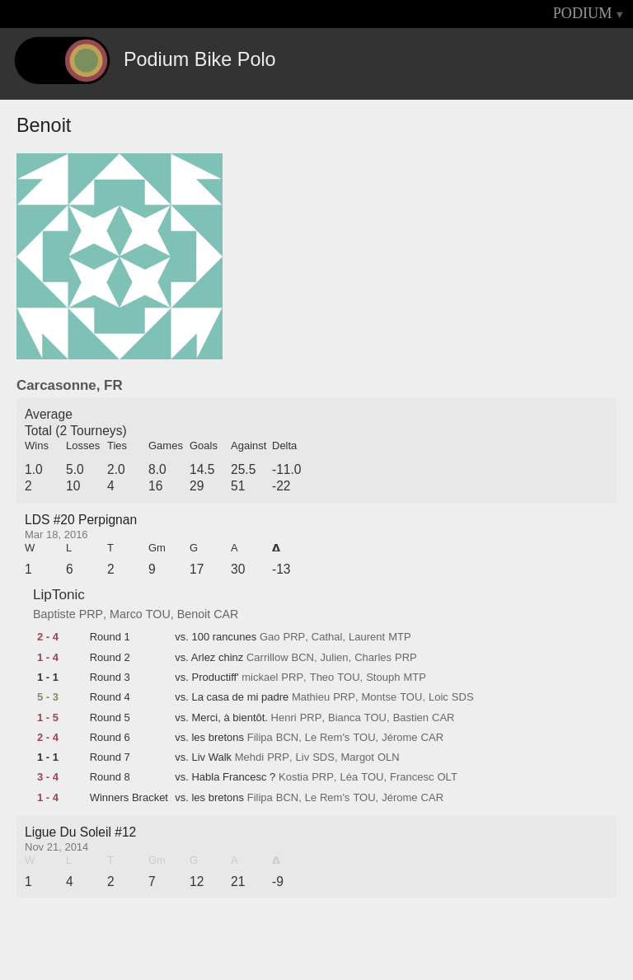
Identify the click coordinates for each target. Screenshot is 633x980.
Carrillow (267, 657)
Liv (303, 757)
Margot (357, 757)
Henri (284, 718)
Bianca (344, 718)
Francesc (412, 777)
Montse (379, 697)
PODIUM (582, 13)
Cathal (327, 637)
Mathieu (311, 697)
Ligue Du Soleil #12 (80, 832)
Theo (322, 677)
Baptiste (54, 614)
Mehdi (249, 757)
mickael (259, 677)
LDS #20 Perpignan (81, 520)
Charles (373, 657)
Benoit (194, 614)
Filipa (260, 737)
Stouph (383, 677)
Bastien (411, 718)
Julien (335, 657)
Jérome (399, 737)
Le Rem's (327, 737)
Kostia (293, 777)
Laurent (367, 637)
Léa (349, 777)
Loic (438, 697)
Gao (270, 637)
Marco (126, 614)
